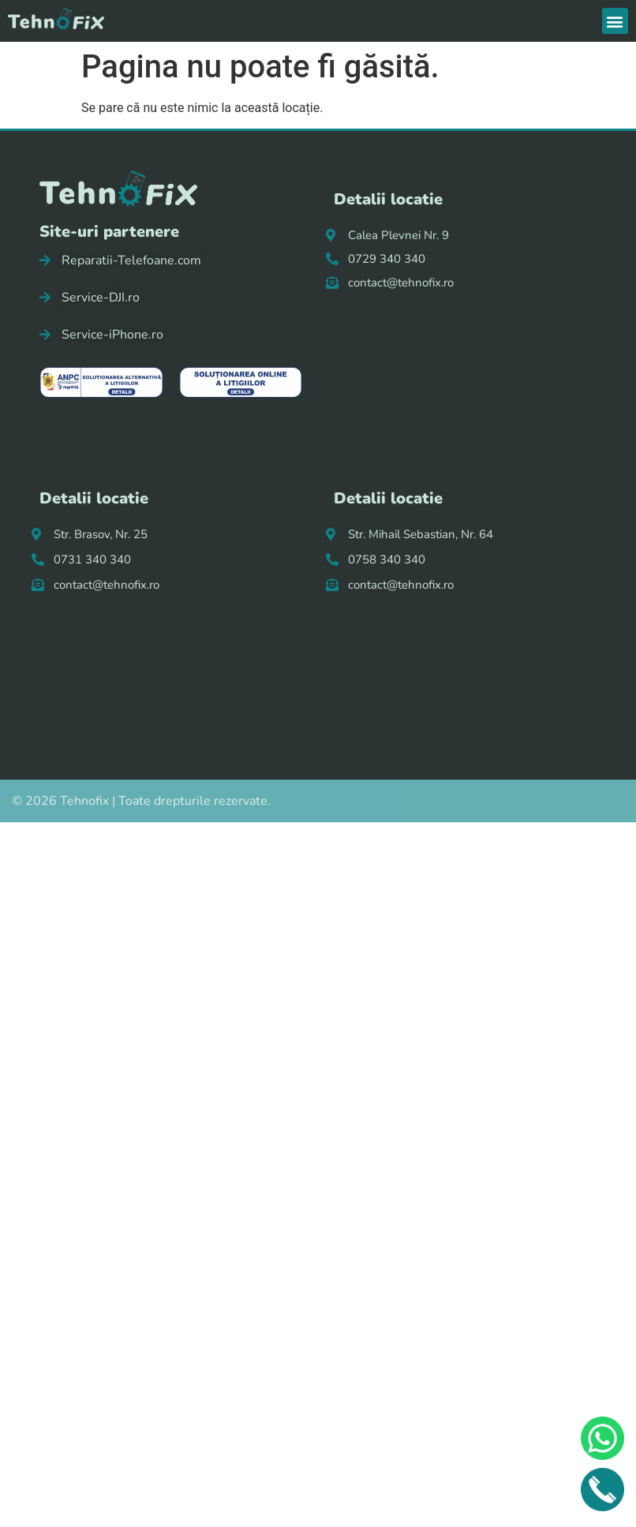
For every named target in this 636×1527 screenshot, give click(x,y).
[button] (615, 21)
